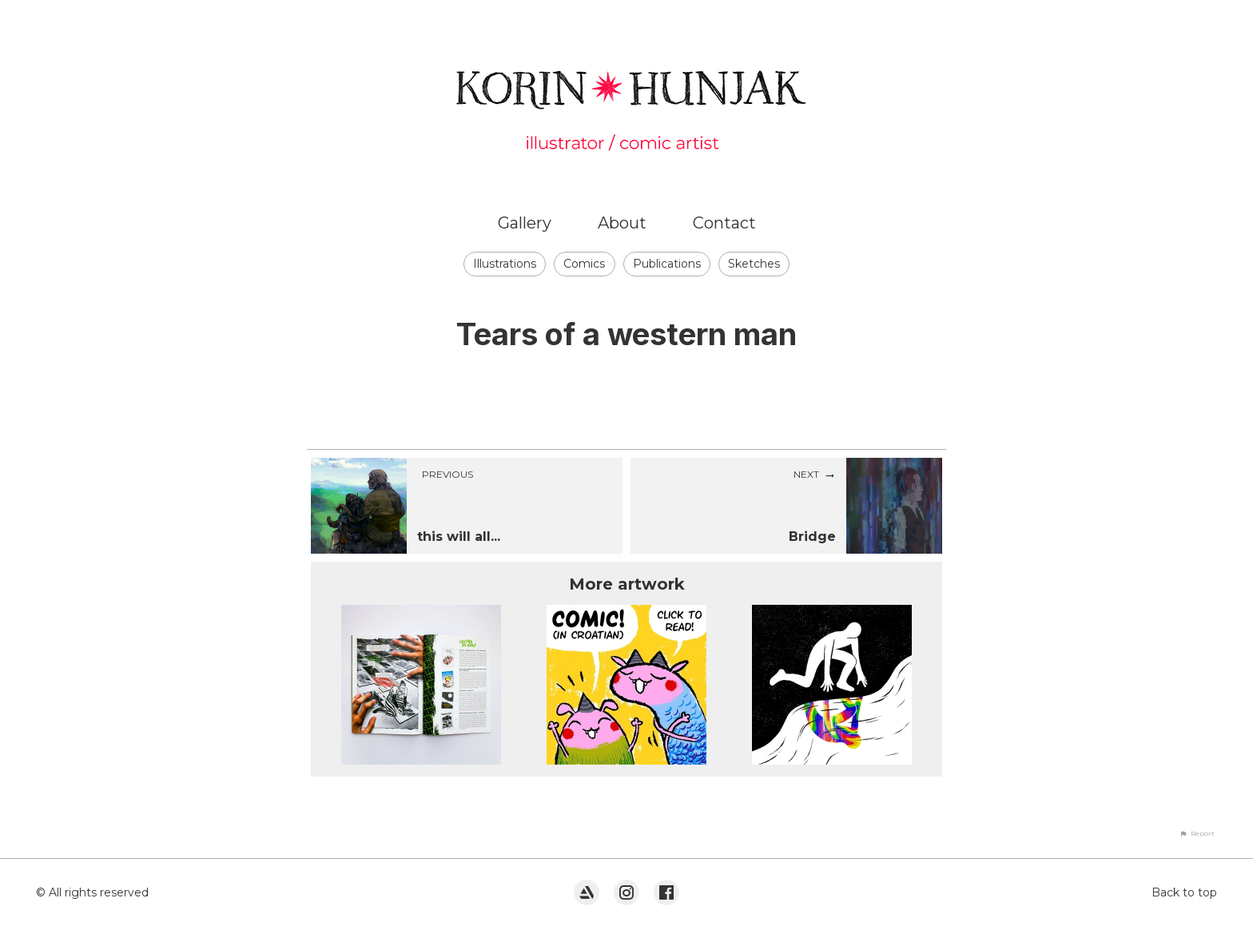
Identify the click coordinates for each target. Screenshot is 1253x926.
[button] (1197, 833)
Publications (667, 263)
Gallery (524, 222)
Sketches (754, 263)
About (622, 222)
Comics (584, 263)
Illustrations (504, 263)
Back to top (1184, 892)
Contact (724, 222)
